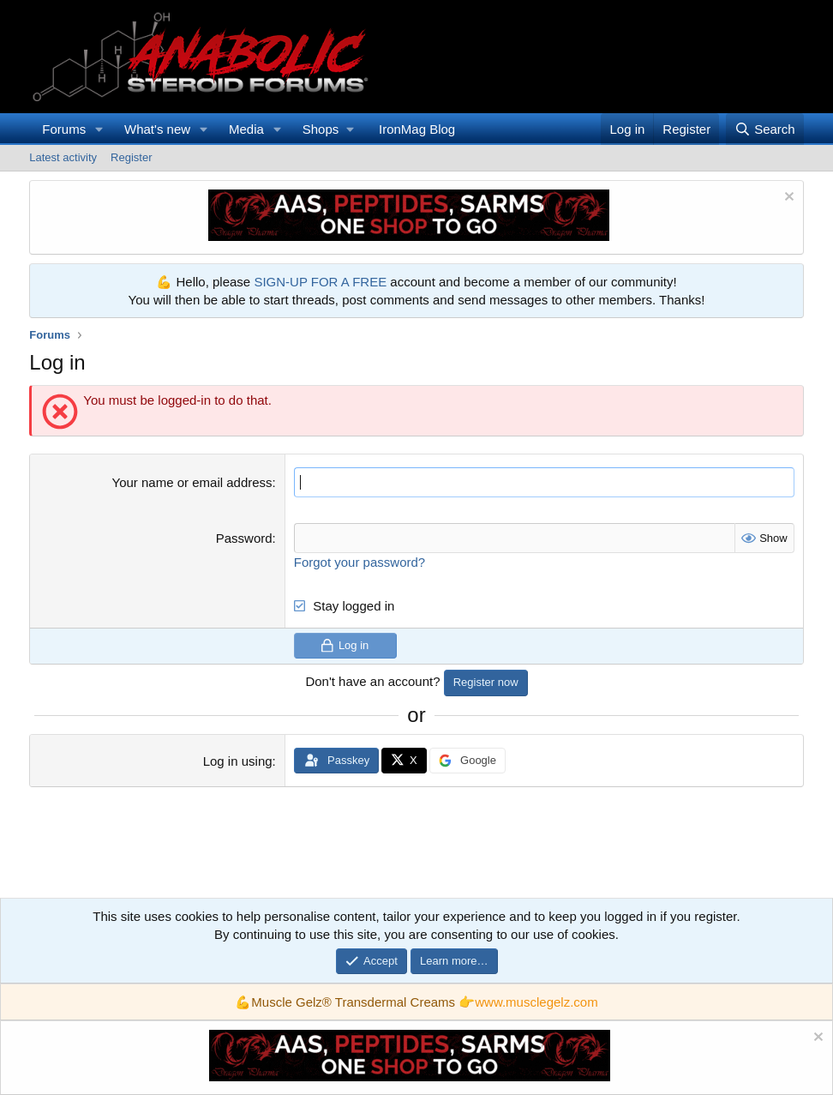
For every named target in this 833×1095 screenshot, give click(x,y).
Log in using (238, 761)
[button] (99, 129)
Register (131, 157)
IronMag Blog (417, 129)
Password (244, 538)
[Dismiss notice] (787, 199)
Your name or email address (192, 482)
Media (246, 129)
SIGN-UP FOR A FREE (320, 281)
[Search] (765, 129)
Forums (64, 129)
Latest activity (63, 157)
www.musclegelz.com (536, 1002)
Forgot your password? (359, 562)
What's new (157, 129)
